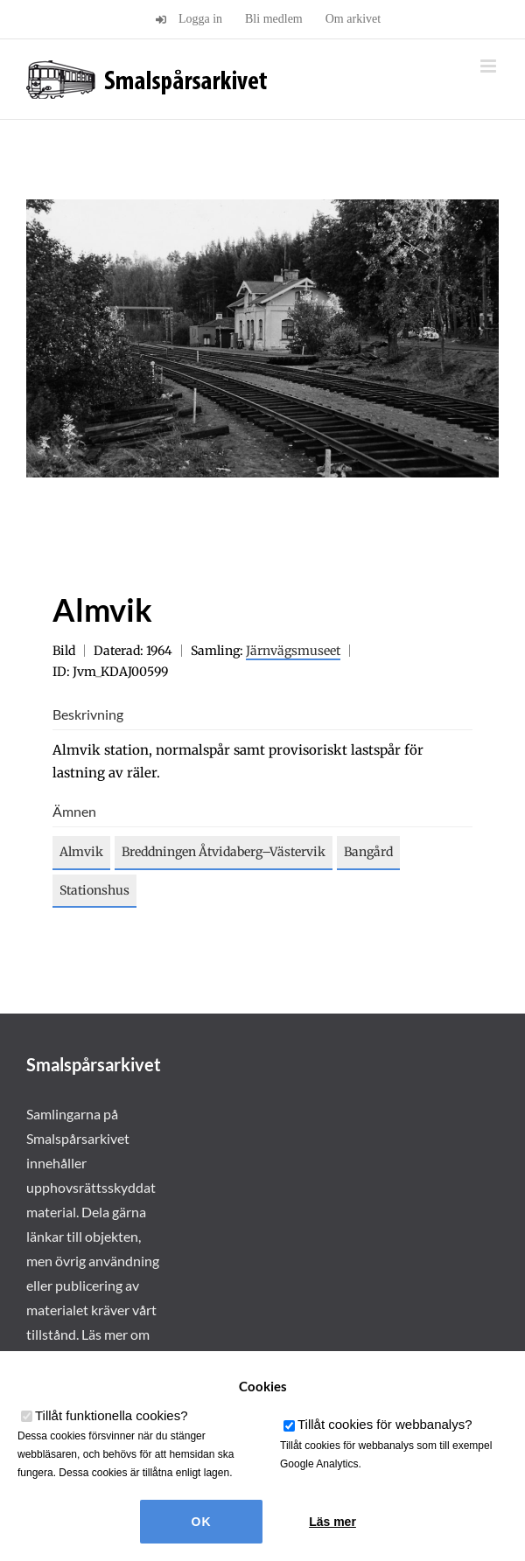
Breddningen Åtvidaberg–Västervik (224, 852)
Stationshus (95, 890)
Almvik (81, 852)
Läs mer (332, 1522)
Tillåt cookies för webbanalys (385, 1424)
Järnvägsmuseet (293, 651)
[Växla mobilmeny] (489, 66)
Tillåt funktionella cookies (111, 1415)
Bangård (368, 852)
